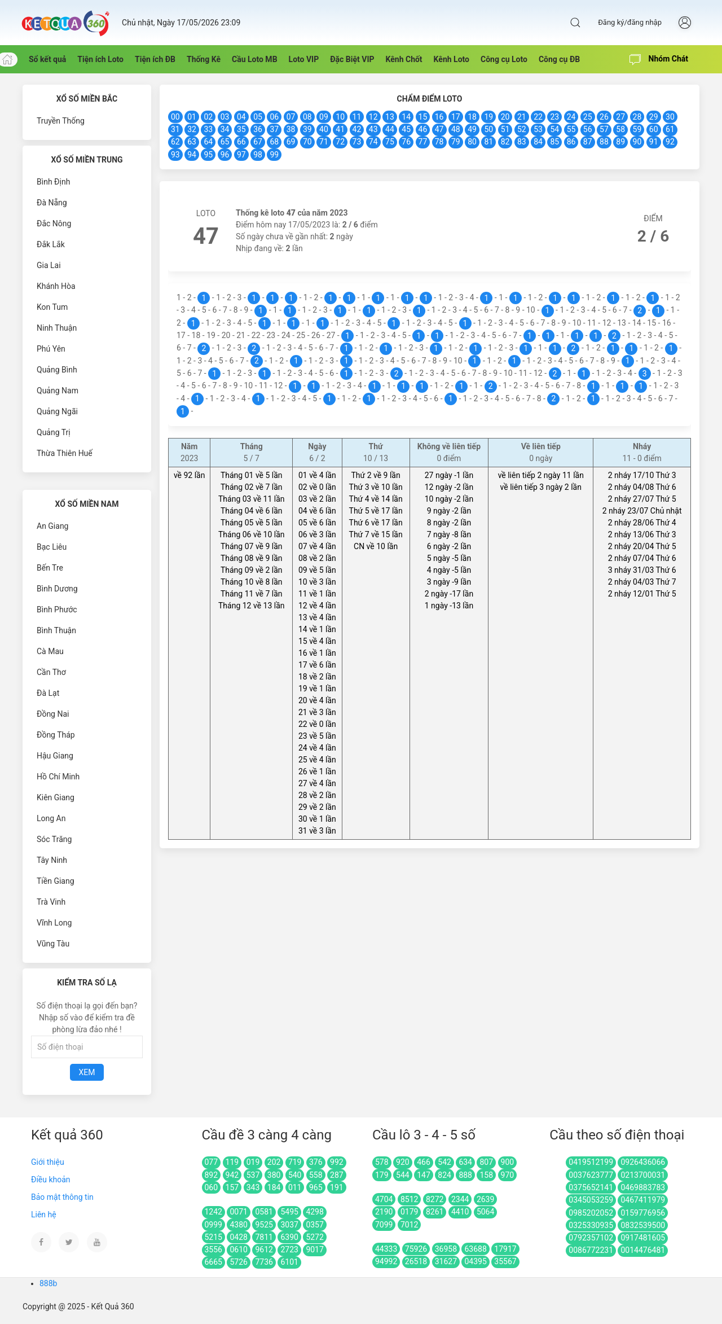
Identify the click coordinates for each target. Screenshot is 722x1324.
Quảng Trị (54, 432)
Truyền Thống (61, 120)
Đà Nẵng (52, 202)
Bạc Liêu (52, 546)
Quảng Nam (57, 390)
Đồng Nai (53, 713)
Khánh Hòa (56, 286)
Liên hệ (43, 1214)
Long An (51, 818)
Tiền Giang (55, 880)
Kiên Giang (55, 797)
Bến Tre (50, 567)
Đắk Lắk (51, 244)
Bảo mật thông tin (62, 1197)
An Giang (53, 526)
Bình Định (53, 181)
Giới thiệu (47, 1162)
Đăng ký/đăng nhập (630, 22)
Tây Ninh (52, 860)
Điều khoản (51, 1179)
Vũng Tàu (53, 943)
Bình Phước (57, 609)
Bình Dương (57, 588)
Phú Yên (51, 348)
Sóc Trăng (54, 839)
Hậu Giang (55, 755)
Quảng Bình (57, 369)
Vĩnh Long (54, 922)
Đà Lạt (48, 693)
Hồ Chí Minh (58, 776)
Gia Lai (49, 265)
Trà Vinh (51, 901)
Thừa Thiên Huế (65, 453)
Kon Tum (52, 307)
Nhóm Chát (658, 59)
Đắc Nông (54, 223)
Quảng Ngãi (57, 411)
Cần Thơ (51, 672)
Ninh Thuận (57, 327)
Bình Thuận (56, 630)
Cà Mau (50, 651)
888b (48, 1283)
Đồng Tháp (56, 734)
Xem (87, 1072)
